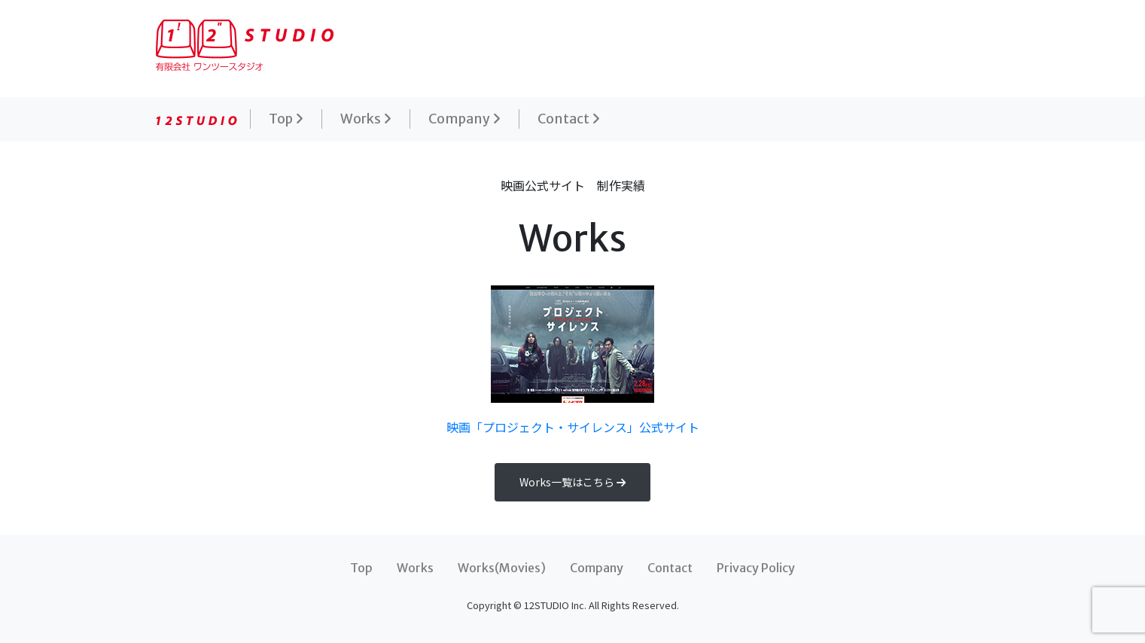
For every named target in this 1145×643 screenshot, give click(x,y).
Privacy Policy (756, 567)
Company (464, 119)
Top (286, 119)
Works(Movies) (502, 567)
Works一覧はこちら (572, 481)
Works (365, 119)
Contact (568, 119)
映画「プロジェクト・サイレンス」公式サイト (572, 360)
